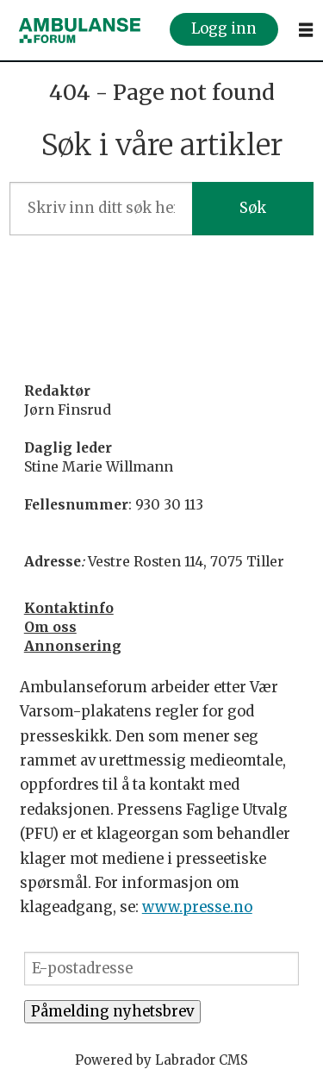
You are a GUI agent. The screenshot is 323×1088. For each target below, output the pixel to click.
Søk (252, 208)
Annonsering (72, 646)
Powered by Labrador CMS (161, 1060)
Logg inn (224, 30)
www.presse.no (197, 907)
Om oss (50, 627)
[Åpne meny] (306, 30)
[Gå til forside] (80, 30)
